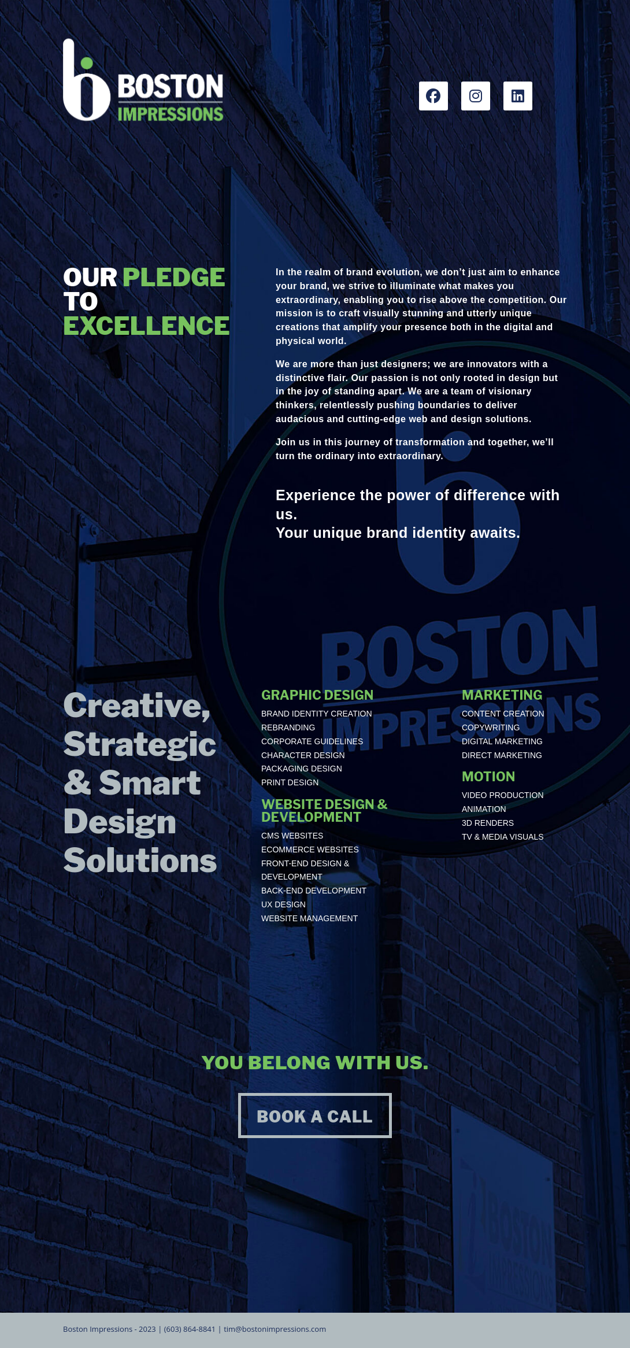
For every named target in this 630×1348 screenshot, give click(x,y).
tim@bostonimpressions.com (275, 1329)
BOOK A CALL (315, 1117)
